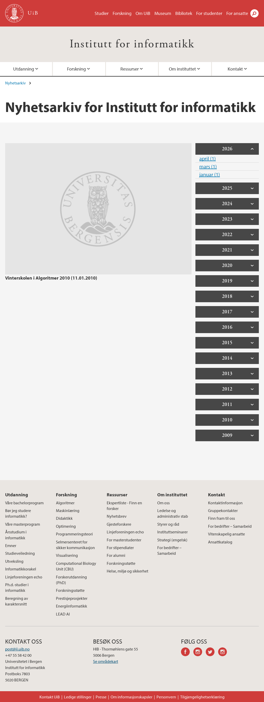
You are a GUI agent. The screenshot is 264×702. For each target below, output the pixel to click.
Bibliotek (183, 13)
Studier (102, 13)
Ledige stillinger (78, 696)
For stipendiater (120, 547)
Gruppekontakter (223, 510)
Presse (101, 696)
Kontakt (216, 495)
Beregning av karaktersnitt (16, 601)
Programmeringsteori (74, 533)
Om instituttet (182, 69)
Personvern (166, 696)
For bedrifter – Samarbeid (169, 550)
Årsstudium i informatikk (16, 534)
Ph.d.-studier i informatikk (17, 587)
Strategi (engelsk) (172, 539)
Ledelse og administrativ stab (172, 513)
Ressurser (129, 69)
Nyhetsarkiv (15, 82)
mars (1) (208, 166)
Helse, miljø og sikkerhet (127, 571)
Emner (10, 545)
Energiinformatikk (71, 606)
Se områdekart (105, 661)
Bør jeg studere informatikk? (18, 513)
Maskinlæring (67, 510)
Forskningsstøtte (70, 590)
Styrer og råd (168, 524)
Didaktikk (64, 518)
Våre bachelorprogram (24, 502)
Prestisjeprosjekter (71, 598)
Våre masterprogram (22, 524)
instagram (199, 652)
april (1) (207, 158)
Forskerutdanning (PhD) (71, 579)
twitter (212, 652)
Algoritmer (65, 502)
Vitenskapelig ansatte (226, 533)
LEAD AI (63, 614)
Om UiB (143, 13)
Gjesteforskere (119, 524)
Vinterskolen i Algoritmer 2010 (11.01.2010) (51, 278)
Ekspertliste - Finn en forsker (124, 505)
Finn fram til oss (221, 518)
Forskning (122, 13)
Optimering (66, 526)
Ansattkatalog (220, 541)
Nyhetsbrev (117, 516)
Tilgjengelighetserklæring (202, 696)
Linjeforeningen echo (23, 576)
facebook (187, 652)
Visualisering (67, 555)
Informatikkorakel (20, 568)
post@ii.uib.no (17, 649)
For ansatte (237, 13)
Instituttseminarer (172, 531)
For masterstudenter (124, 539)
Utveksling (14, 561)
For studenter (209, 13)
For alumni (116, 555)
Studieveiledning (20, 553)
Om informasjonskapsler (131, 696)
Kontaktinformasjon (225, 502)
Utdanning (16, 495)
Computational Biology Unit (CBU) (76, 566)
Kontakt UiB (49, 696)
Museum (162, 13)
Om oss (163, 502)
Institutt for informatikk (132, 44)
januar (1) (209, 174)
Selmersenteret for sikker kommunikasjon (75, 544)
